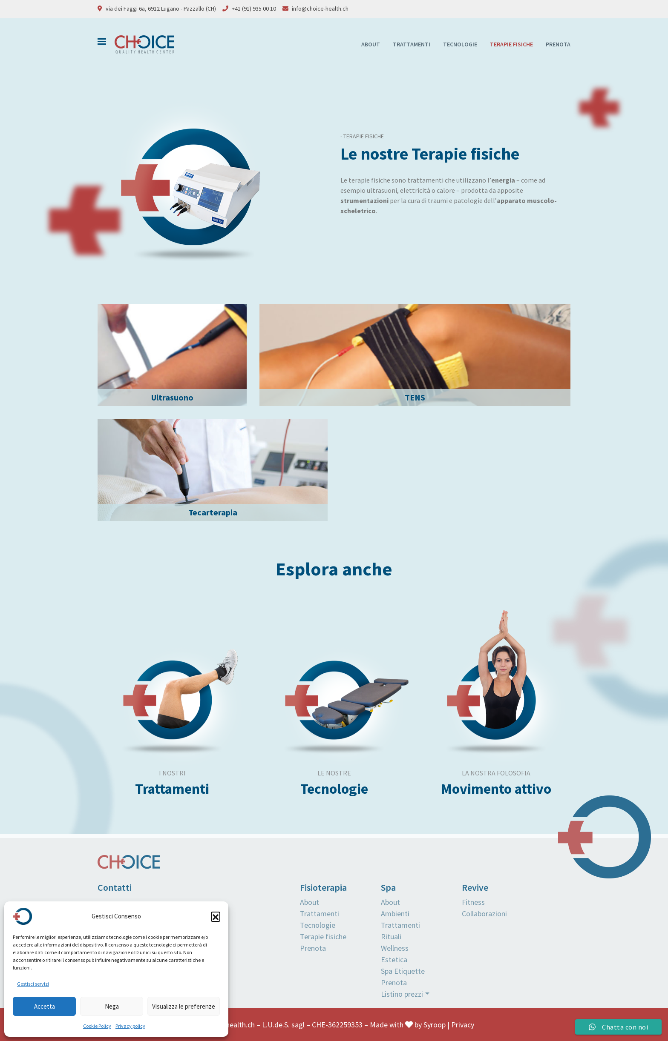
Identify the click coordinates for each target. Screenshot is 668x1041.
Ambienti (395, 913)
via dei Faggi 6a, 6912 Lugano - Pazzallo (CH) (161, 8)
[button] (215, 916)
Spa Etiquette (403, 971)
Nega (112, 1006)
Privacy (462, 1025)
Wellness (395, 948)
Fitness (473, 902)
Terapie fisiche (511, 44)
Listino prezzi (402, 994)
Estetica (394, 959)
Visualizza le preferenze (183, 1006)
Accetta (44, 1006)
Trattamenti (411, 44)
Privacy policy (130, 1026)
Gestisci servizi (33, 984)
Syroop (434, 1025)
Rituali (391, 936)
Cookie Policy (97, 1026)
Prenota (558, 44)
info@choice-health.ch (320, 8)
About (370, 44)
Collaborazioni (484, 913)
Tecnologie (460, 44)
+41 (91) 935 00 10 (254, 8)
